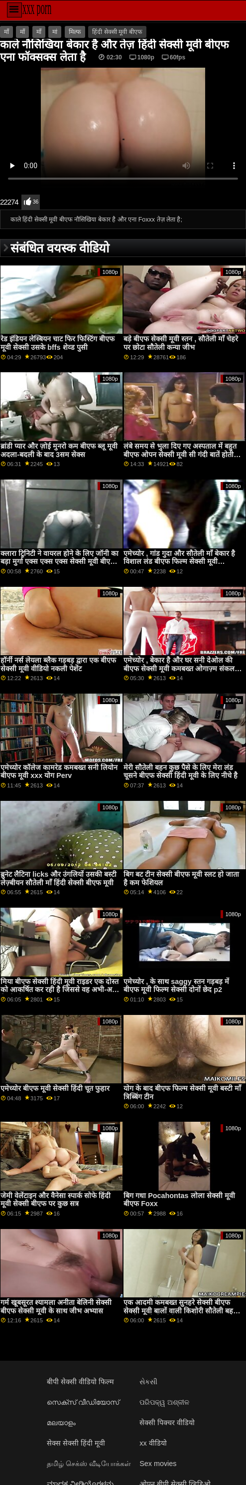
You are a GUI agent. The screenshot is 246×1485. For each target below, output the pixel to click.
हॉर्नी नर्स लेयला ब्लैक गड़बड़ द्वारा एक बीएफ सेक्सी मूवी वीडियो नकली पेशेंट (58, 664)
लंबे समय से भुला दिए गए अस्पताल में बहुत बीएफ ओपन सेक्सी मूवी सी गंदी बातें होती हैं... (180, 454)
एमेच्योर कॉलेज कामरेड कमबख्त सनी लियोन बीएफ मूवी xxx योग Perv (59, 771)
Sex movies (157, 1464)
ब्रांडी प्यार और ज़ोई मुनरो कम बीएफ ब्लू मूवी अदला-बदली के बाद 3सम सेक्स (59, 450)
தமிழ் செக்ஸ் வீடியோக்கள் (89, 1464)
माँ (6, 31)
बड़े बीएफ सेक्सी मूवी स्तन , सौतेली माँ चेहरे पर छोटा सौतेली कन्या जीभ (180, 343)
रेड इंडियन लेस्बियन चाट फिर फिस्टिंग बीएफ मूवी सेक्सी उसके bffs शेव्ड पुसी (57, 343)
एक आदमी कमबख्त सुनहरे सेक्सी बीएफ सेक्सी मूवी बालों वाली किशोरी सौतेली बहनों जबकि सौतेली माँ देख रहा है (181, 1310)
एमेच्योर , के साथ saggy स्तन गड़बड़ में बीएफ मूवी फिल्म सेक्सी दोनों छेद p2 (176, 986)
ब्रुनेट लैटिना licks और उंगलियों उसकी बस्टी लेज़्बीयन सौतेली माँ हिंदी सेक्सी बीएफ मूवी (58, 878)
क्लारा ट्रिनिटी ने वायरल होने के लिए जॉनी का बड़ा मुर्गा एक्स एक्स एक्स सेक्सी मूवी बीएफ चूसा (59, 561)
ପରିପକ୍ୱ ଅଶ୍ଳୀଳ (164, 1402)
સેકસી (148, 1382)
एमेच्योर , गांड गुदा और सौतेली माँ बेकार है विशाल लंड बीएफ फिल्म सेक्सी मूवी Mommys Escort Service (179, 561)
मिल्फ (75, 31)
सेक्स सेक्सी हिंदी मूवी (76, 1443)
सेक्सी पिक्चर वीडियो (167, 1423)
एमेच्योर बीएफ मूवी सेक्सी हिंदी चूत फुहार (55, 1088)
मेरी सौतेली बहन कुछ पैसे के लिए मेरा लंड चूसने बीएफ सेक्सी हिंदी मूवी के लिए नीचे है (180, 771)
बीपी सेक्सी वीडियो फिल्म (80, 1382)
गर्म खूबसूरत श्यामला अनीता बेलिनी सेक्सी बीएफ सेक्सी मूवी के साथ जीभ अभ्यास (56, 1306)
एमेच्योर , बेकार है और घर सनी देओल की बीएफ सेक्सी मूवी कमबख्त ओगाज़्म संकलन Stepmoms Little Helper (181, 668)
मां (54, 31)
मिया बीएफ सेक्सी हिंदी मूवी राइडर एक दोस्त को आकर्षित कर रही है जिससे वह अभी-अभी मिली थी (59, 990)
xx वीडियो (152, 1443)
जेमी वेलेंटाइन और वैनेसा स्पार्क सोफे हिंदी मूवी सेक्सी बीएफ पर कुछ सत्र (55, 1200)
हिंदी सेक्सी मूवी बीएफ (117, 31)
